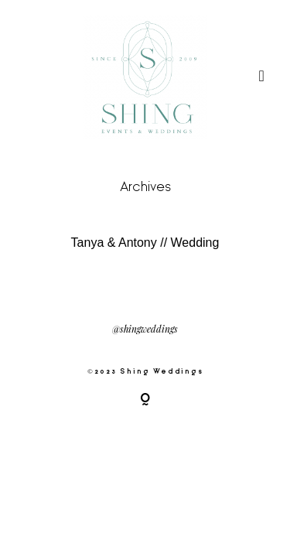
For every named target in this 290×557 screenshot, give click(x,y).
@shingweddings (145, 329)
